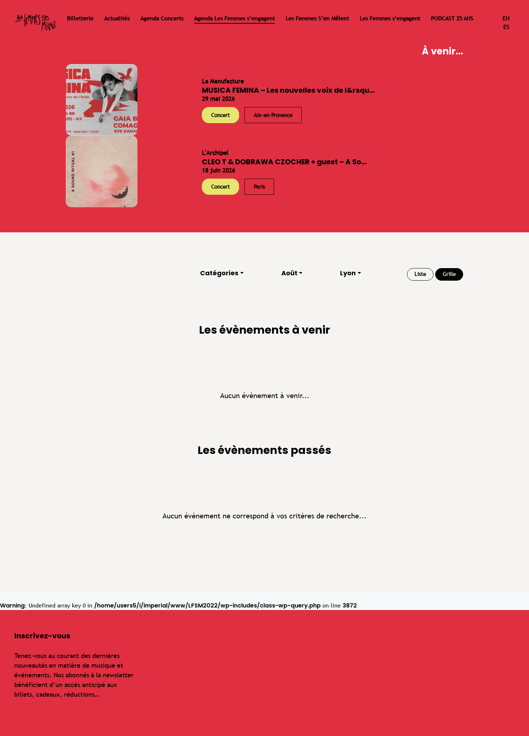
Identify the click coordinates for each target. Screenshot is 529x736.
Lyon (348, 272)
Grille (449, 274)
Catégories (219, 272)
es (506, 27)
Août (289, 272)
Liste (420, 274)
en (506, 18)
